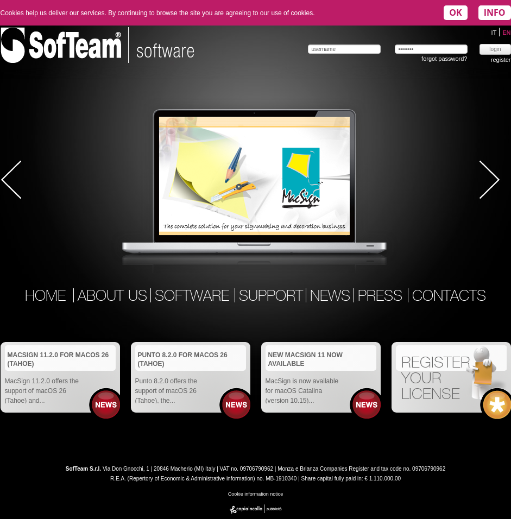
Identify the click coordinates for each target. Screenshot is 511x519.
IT (495, 32)
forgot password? (444, 58)
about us (112, 297)
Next (489, 179)
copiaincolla (256, 509)
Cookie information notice (255, 494)
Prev (11, 179)
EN (506, 32)
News (106, 404)
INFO (495, 12)
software (194, 297)
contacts (449, 297)
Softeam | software (97, 45)
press (382, 297)
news (330, 297)
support (271, 297)
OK (455, 12)
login (495, 49)
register (501, 59)
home (45, 297)
